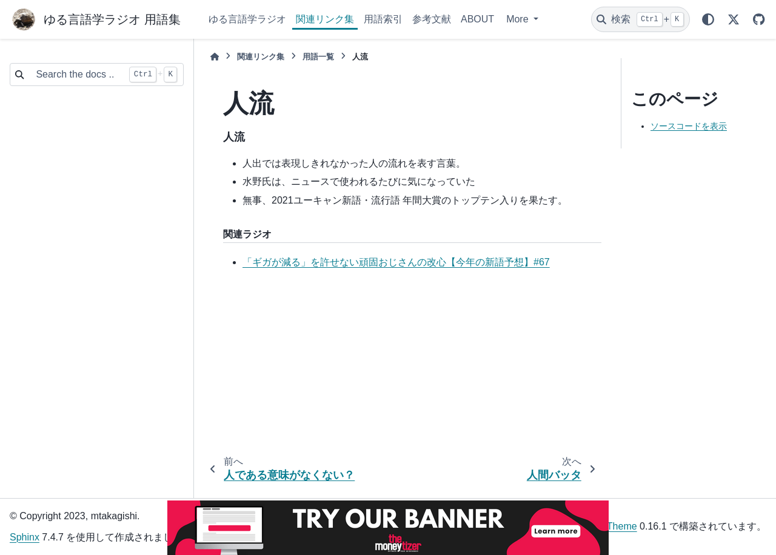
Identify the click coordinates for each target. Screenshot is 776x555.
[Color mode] (708, 19)
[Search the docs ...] (75, 74)
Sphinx (24, 537)
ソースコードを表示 (689, 126)
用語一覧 (318, 56)
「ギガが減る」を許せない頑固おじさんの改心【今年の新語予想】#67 (396, 262)
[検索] (640, 19)
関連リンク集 (325, 19)
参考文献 (431, 19)
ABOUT (477, 19)
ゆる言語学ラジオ (247, 19)
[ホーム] (214, 56)
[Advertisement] (402, 365)
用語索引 (383, 19)
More (518, 19)
